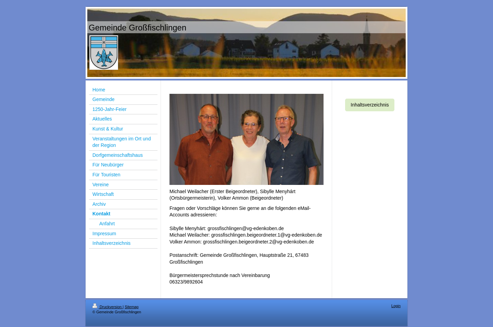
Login (396, 306)
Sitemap (131, 307)
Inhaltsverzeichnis (370, 105)
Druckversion (107, 307)
